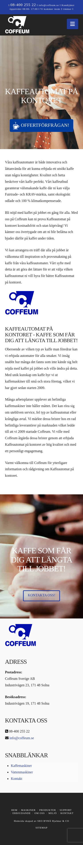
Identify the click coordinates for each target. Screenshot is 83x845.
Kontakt (16, 778)
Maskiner (28, 810)
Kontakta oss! (41, 595)
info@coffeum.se (49, 5)
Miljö (52, 813)
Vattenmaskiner (22, 772)
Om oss (40, 813)
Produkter (47, 810)
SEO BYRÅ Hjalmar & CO (53, 821)
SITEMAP (41, 827)
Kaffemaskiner (21, 766)
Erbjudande (22, 813)
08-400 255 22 (23, 4)
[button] (72, 24)
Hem (14, 810)
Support (66, 810)
